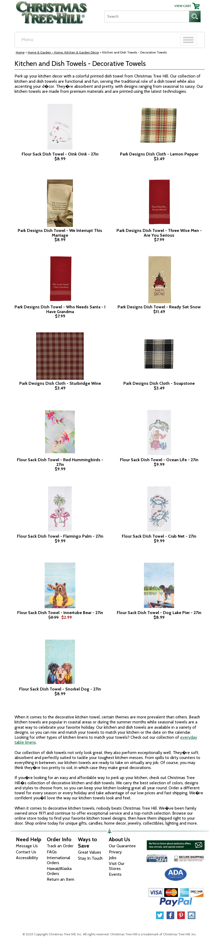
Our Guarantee (122, 845)
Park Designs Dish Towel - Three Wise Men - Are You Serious (159, 232)
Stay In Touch (90, 858)
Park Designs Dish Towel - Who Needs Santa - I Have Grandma (60, 309)
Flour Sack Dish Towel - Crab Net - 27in (159, 536)
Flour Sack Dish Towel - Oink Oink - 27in (60, 154)
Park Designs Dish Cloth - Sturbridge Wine (60, 383)
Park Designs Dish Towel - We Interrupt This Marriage (60, 232)
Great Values (89, 852)
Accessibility (27, 857)
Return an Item (60, 879)
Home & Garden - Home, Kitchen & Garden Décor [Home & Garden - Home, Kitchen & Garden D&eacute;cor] (63, 52)
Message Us (27, 845)
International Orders (58, 860)
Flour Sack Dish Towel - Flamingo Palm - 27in (60, 536)
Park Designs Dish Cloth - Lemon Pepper (159, 154)
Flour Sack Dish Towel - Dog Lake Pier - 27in (159, 612)
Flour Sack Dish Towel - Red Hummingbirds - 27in (60, 462)
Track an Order (60, 845)
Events (115, 874)
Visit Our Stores (116, 866)
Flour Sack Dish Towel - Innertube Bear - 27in (60, 612)
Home (20, 52)
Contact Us (26, 851)
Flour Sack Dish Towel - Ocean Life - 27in (159, 460)
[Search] (146, 16)
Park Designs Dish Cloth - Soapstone (159, 383)
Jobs (113, 857)
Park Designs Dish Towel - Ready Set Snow (159, 307)
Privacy (115, 851)
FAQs (52, 851)
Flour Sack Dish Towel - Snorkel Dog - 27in (60, 689)
